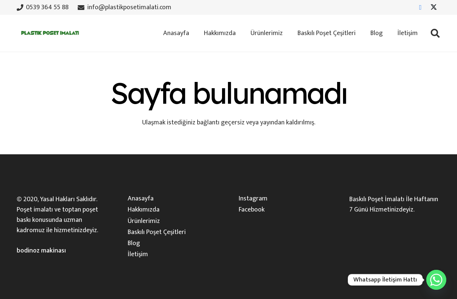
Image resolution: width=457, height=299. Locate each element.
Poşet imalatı (35, 209)
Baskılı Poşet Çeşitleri (157, 232)
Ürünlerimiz (144, 221)
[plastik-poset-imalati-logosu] (49, 33)
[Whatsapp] (436, 280)
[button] (435, 33)
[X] (433, 7)
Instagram (253, 198)
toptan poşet (80, 209)
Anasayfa (141, 198)
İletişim (138, 254)
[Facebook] (420, 7)
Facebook (252, 209)
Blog (134, 243)
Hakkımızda (143, 209)
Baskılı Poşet (366, 199)
